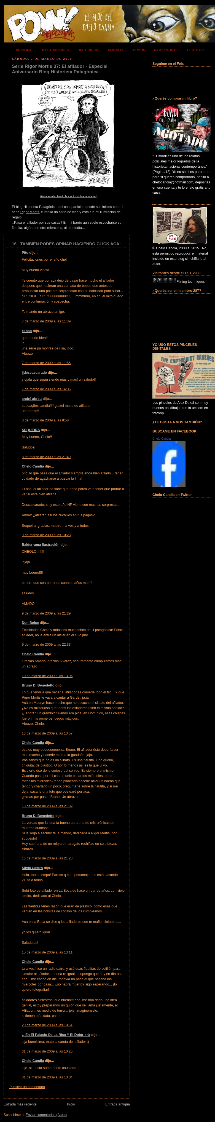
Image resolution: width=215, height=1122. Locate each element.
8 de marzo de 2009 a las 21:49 (46, 457)
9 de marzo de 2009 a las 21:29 (46, 613)
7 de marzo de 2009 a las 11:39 (46, 321)
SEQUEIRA (31, 430)
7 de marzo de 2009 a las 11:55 (46, 363)
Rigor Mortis (29, 212)
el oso (27, 331)
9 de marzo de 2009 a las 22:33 (46, 645)
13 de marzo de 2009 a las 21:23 (47, 858)
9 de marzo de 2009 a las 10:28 (46, 535)
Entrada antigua (117, 1104)
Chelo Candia (33, 466)
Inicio (71, 1104)
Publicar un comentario (27, 1087)
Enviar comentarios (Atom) (46, 1115)
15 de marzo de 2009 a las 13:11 (47, 952)
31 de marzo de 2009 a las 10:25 (47, 1051)
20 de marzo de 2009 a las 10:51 (47, 1025)
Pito (25, 253)
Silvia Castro (32, 868)
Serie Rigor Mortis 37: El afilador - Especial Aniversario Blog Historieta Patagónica (60, 69)
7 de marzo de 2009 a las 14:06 (46, 389)
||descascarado (34, 373)
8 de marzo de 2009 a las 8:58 (45, 420)
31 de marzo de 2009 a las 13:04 (47, 1077)
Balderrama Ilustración (41, 545)
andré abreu (32, 399)
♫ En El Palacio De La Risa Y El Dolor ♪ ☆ (56, 1035)
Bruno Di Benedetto (38, 685)
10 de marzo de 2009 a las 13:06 (47, 676)
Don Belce (30, 623)
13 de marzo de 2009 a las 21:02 (47, 806)
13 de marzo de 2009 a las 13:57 (47, 733)
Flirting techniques (191, 282)
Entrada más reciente (20, 1104)
